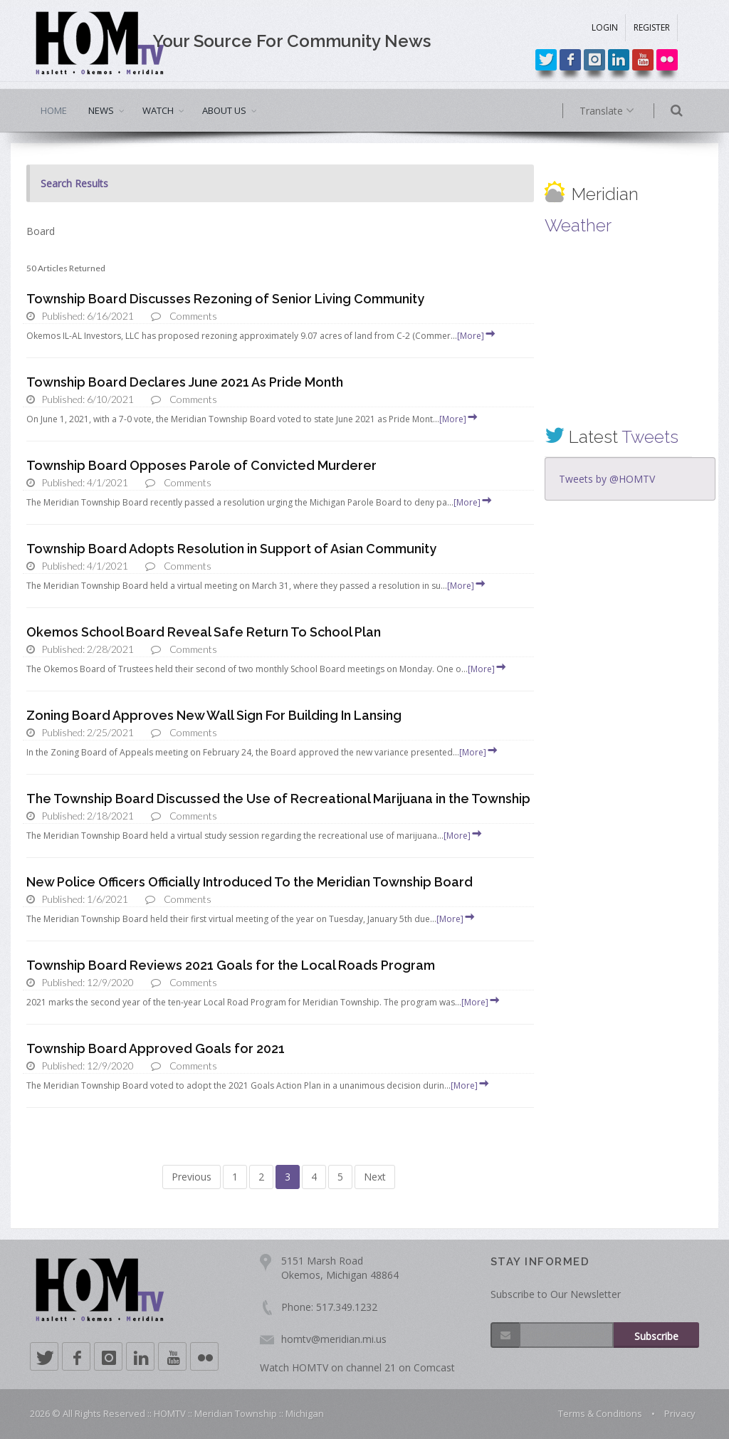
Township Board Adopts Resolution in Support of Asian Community (231, 548)
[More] (477, 336)
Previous (191, 1176)
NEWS (101, 110)
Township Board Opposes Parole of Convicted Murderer (201, 465)
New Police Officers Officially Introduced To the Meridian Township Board (249, 881)
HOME (54, 110)
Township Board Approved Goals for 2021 (155, 1048)
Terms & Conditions (600, 1413)
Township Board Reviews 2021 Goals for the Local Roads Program (230, 965)
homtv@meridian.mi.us (334, 1339)
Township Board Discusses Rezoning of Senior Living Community (225, 298)
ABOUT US (224, 110)
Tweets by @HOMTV (607, 479)
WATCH (158, 110)
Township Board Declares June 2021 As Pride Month (184, 382)
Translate (626, 111)
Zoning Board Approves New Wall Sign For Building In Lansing (214, 715)
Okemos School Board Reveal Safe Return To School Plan (203, 631)
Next (375, 1176)
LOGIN (605, 27)
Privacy (680, 1413)
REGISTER (652, 27)
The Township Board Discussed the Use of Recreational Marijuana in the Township (278, 798)
